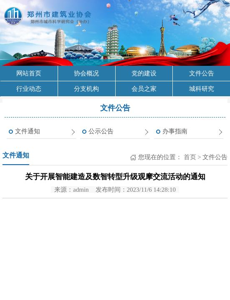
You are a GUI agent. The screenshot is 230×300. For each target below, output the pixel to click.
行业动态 (28, 88)
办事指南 (174, 131)
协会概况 (86, 73)
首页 (189, 157)
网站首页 (28, 73)
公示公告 (101, 131)
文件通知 (27, 131)
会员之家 (144, 88)
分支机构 (86, 88)
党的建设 (144, 73)
